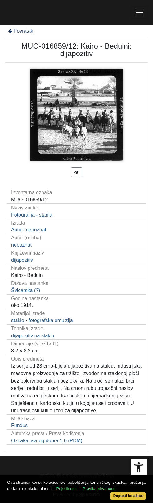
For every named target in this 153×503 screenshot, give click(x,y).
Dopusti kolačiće (128, 496)
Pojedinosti (66, 488)
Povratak (20, 30)
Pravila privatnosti (99, 488)
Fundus (19, 425)
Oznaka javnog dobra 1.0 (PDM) (46, 440)
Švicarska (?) (25, 290)
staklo (17, 320)
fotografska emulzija (51, 320)
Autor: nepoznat (28, 229)
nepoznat (21, 244)
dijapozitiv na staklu (32, 335)
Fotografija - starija (31, 214)
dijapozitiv (22, 260)
